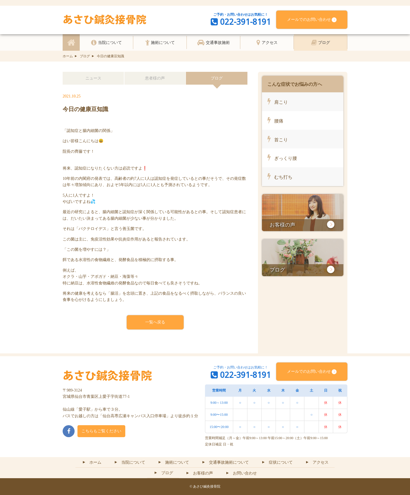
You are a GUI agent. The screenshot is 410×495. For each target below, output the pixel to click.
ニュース (93, 78)
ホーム (68, 56)
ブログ (82, 56)
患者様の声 (155, 78)
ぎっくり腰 (282, 157)
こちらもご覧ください (101, 431)
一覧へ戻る (155, 322)
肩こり (277, 101)
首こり (277, 138)
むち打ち (279, 176)
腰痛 (275, 120)
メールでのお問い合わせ (312, 19)
